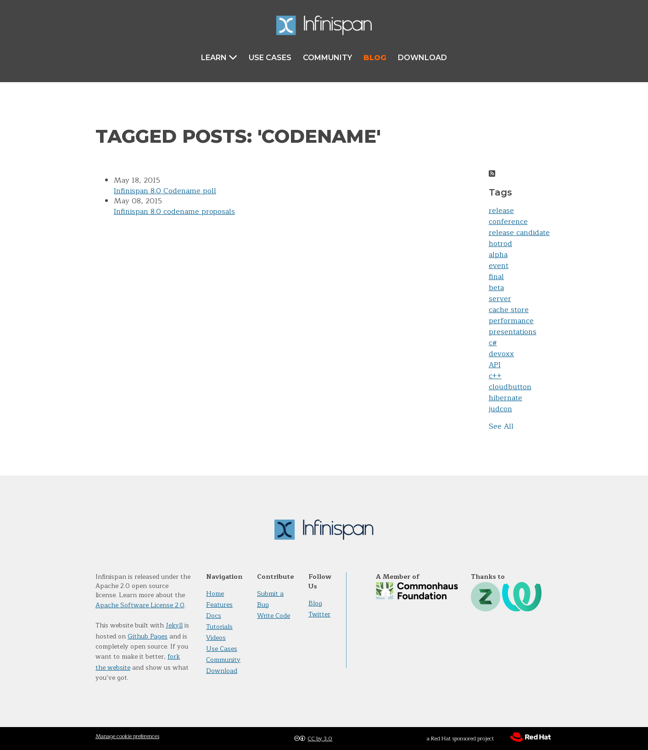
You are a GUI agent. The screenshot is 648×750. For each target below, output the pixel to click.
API (495, 365)
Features (219, 604)
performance (511, 321)
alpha (498, 255)
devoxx (501, 354)
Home (215, 593)
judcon (500, 409)
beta (496, 288)
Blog (374, 57)
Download (422, 57)
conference (508, 222)
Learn (219, 57)
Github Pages (148, 636)
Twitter (319, 614)
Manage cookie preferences (127, 736)
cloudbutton (510, 387)
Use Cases (270, 57)
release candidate (519, 233)
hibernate (505, 398)
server (500, 299)
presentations (512, 332)
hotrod (500, 244)
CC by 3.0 (319, 738)
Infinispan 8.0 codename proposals (174, 212)
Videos (216, 637)
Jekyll (174, 625)
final (496, 277)
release (501, 211)
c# (493, 343)
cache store (509, 310)
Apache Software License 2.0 (139, 605)
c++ (495, 376)
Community (327, 57)
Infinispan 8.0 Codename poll (165, 191)
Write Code (273, 615)
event (498, 266)
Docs (213, 615)
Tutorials (219, 626)
